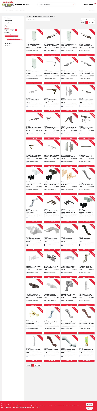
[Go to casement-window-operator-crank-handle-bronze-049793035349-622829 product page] (86, 320)
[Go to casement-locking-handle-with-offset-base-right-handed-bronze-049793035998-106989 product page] (69, 209)
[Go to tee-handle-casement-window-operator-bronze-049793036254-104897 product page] (34, 293)
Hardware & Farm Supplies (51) (11, 36)
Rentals (17, 10)
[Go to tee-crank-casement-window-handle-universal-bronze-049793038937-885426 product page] (51, 182)
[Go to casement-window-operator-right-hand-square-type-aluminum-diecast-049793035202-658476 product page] (86, 98)
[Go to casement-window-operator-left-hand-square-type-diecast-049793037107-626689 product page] (51, 126)
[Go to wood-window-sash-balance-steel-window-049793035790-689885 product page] (34, 43)
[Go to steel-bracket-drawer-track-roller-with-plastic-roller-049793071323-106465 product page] (86, 348)
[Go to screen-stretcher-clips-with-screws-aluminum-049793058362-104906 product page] (69, 265)
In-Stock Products (9, 22)
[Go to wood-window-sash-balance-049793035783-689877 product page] (34, 70)
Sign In (85, 4)
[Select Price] (16, 30)
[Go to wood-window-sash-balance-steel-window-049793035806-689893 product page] (69, 43)
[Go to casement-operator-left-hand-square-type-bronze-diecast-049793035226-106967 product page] (51, 98)
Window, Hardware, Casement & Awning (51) (16, 39)
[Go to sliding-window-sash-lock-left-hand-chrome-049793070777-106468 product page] (69, 293)
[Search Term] (56, 4)
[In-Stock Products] (4, 22)
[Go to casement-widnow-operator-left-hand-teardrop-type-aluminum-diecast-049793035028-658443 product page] (69, 70)
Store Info (92, 10)
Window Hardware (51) (11, 38)
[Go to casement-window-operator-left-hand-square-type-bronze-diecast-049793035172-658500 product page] (86, 126)
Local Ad (22, 10)
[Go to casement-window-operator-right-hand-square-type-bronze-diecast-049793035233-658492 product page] (34, 126)
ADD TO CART (34, 55)
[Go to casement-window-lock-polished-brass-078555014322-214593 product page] (34, 320)
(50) (8, 43)
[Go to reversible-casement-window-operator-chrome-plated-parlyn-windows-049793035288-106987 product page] (51, 154)
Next (93, 22)
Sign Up (91, 4)
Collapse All (6, 34)
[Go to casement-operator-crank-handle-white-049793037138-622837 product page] (69, 348)
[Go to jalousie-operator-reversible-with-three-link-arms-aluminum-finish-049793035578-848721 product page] (69, 154)
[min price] (6, 30)
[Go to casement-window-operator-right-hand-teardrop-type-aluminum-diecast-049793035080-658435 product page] (86, 70)
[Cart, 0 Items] (94, 4)
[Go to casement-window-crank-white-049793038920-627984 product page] (34, 182)
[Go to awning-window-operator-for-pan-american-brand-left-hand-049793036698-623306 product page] (69, 126)
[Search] (74, 4)
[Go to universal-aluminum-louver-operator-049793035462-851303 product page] (69, 98)
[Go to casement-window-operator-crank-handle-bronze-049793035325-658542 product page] (51, 348)
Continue (89, 404)
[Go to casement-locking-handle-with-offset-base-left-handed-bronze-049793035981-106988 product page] (51, 209)
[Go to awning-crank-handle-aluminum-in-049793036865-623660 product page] (86, 237)
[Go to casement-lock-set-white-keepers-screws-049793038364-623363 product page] (34, 265)
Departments (9, 10)
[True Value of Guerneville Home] (8, 4)
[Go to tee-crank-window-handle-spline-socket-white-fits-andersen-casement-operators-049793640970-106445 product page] (34, 237)
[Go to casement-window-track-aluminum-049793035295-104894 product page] (86, 154)
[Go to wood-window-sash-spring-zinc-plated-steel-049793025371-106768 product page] (34, 348)
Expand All (11, 34)
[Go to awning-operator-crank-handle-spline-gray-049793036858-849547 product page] (86, 182)
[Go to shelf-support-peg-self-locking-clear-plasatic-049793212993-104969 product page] (86, 293)
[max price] (12, 30)
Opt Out (89, 408)
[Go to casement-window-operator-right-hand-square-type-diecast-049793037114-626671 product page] (51, 70)
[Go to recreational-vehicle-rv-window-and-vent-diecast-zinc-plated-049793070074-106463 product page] (86, 265)
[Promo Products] (4, 20)
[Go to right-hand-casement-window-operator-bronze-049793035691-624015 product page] (86, 43)
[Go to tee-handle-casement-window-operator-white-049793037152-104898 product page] (51, 293)
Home (3, 10)
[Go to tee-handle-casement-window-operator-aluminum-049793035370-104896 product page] (69, 237)
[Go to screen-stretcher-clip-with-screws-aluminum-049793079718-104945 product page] (51, 237)
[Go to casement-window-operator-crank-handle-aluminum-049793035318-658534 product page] (69, 320)
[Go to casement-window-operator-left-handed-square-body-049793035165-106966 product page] (34, 154)
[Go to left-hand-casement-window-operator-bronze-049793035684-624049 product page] (51, 43)
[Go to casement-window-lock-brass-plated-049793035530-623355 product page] (69, 182)
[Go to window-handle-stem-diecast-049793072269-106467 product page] (34, 209)
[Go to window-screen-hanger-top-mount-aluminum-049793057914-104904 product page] (51, 265)
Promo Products (8, 20)
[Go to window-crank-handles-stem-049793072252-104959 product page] (51, 320)
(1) (7, 45)
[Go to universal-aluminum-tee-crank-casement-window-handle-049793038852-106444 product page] (86, 209)
